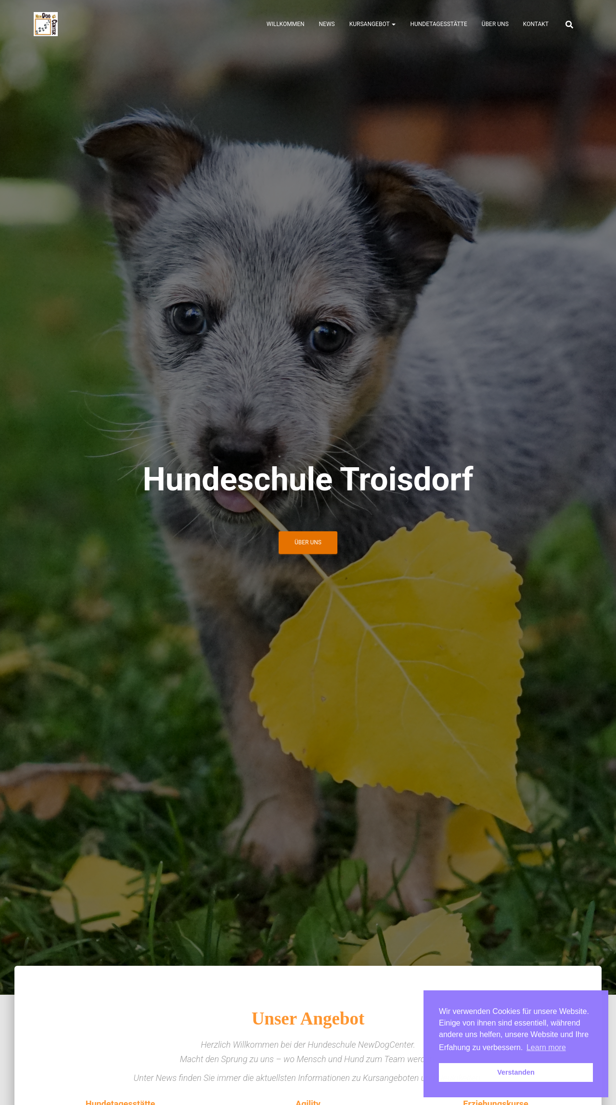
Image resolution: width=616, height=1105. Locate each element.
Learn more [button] (546, 1047)
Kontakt (536, 24)
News (327, 24)
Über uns (495, 24)
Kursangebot (372, 24)
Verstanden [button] (516, 1072)
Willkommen (286, 24)
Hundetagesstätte (438, 24)
